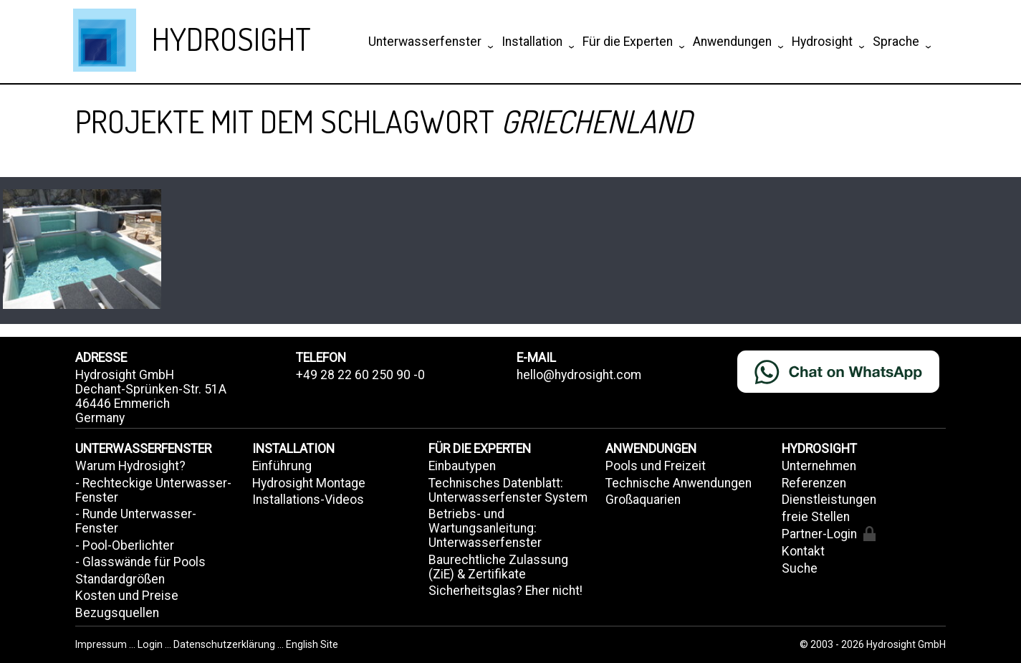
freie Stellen (816, 517)
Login (151, 644)
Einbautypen (462, 466)
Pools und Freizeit (655, 466)
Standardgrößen (120, 579)
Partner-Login (829, 533)
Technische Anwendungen (678, 483)
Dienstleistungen (829, 499)
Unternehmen (819, 466)
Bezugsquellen (117, 613)
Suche (800, 568)
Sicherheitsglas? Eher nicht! (505, 590)
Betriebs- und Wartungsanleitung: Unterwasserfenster (485, 528)
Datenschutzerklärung (224, 644)
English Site (312, 644)
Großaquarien (643, 499)
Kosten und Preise (126, 595)
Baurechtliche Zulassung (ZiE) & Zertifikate (498, 567)
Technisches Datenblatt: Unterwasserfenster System (508, 490)
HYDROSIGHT (231, 38)
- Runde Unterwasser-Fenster (135, 521)
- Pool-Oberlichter (124, 545)
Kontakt (803, 551)
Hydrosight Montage (308, 483)
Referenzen (814, 483)
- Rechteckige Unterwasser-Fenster (153, 490)
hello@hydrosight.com (579, 375)
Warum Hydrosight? (130, 466)
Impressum (102, 644)
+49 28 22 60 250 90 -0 (360, 375)
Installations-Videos (308, 499)
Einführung (282, 466)
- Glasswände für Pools (140, 562)
